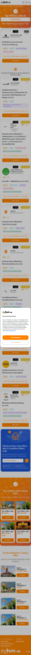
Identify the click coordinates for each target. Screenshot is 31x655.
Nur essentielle (15, 342)
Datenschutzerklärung (11, 330)
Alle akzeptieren (15, 337)
